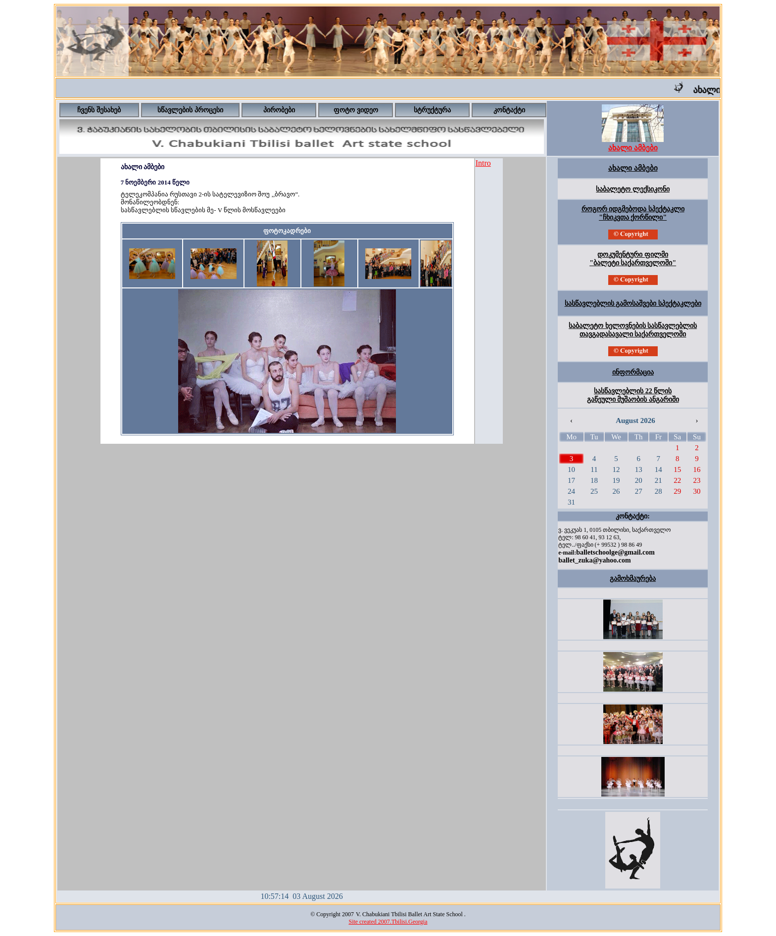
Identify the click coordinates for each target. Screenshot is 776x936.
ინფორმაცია (633, 372)
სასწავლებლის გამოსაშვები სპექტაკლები (633, 303)
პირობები (279, 110)
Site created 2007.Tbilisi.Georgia (387, 921)
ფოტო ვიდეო (356, 110)
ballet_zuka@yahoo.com (594, 560)
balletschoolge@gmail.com (615, 552)
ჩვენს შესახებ (99, 110)
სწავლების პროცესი (190, 110)
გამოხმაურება (633, 578)
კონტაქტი (509, 110)
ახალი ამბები (633, 168)
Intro (483, 163)
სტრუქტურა (432, 110)
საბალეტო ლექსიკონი (633, 189)
